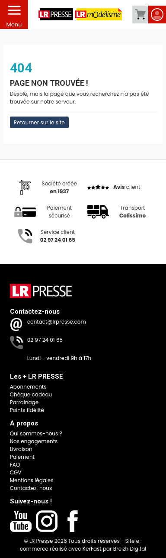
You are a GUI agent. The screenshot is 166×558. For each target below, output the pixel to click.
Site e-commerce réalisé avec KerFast (81, 544)
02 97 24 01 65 (45, 340)
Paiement (22, 457)
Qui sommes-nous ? (36, 433)
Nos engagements (34, 441)
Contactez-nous (31, 488)
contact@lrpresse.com (56, 321)
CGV (16, 472)
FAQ (15, 464)
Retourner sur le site (39, 122)
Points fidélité (27, 410)
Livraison (21, 449)
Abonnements (28, 386)
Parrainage (24, 402)
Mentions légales (32, 480)
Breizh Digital (130, 548)
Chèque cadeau (31, 394)
